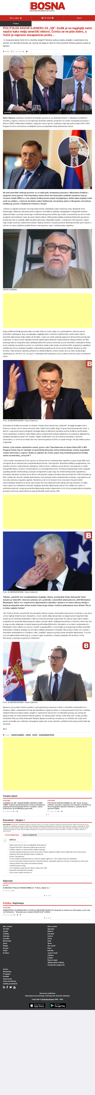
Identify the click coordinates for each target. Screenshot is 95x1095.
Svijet (5, 950)
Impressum (7, 979)
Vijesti (79, 18)
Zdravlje (51, 934)
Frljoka (50, 958)
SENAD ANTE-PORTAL (56, 963)
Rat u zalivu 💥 (16, 18)
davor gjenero (18, 735)
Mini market (52, 926)
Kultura (50, 931)
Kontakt (6, 976)
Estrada (50, 950)
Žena (49, 948)
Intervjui (6, 936)
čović (35, 735)
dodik (28, 735)
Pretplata (6, 974)
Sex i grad (51, 946)
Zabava (50, 955)
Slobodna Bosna (47, 999)
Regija (5, 946)
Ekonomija (7, 941)
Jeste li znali (53, 953)
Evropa (5, 948)
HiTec (50, 938)
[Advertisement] (47, 310)
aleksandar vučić (46, 735)
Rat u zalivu (7, 926)
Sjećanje (51, 929)
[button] (90, 57)
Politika (16, 24)
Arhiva (5, 969)
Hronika (6, 938)
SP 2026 (6, 929)
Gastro (50, 936)
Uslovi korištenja (9, 981)
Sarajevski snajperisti (56, 965)
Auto (49, 941)
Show (50, 943)
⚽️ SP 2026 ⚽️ (47, 18)
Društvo (6, 953)
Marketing (7, 972)
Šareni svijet (52, 960)
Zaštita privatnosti (10, 984)
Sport (5, 943)
